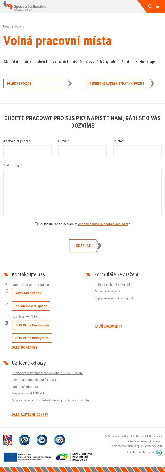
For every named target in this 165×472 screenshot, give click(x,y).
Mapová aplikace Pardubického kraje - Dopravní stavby (51, 399)
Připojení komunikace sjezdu (114, 298)
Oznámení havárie (107, 291)
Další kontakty (24, 347)
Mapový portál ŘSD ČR (28, 393)
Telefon (118, 141)
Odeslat (83, 245)
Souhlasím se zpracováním (82, 224)
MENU (157, 6)
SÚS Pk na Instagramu (32, 338)
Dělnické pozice (19, 83)
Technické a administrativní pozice (117, 83)
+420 (28, 293)
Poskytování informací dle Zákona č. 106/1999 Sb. (48, 373)
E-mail (64, 141)
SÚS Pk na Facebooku (32, 325)
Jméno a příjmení (16, 141)
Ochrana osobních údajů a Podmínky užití (136, 446)
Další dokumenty (108, 326)
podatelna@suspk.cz (31, 306)
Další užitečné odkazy (30, 415)
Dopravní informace (26, 386)
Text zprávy (12, 165)
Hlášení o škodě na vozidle (113, 284)
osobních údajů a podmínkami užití (103, 224)
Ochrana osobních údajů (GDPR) (35, 379)
